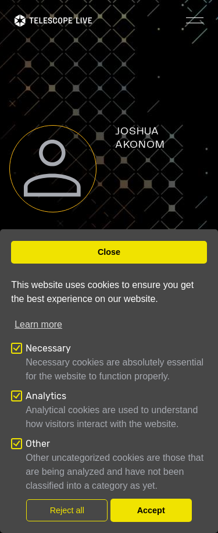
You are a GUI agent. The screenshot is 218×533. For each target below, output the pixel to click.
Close (109, 252)
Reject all (67, 510)
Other (38, 443)
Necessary (48, 348)
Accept (151, 510)
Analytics (46, 395)
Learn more (38, 324)
